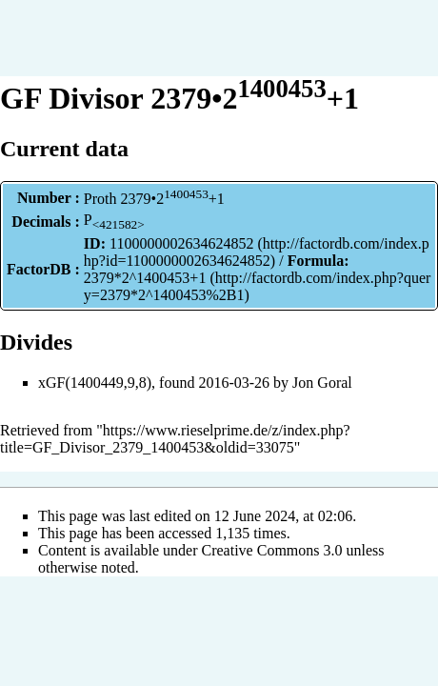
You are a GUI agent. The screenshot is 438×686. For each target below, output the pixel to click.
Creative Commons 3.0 (272, 550)
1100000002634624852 (181, 243)
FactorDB (39, 269)
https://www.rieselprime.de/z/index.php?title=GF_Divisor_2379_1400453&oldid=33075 (175, 438)
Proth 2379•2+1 (154, 199)
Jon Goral (322, 382)
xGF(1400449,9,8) (94, 382)
